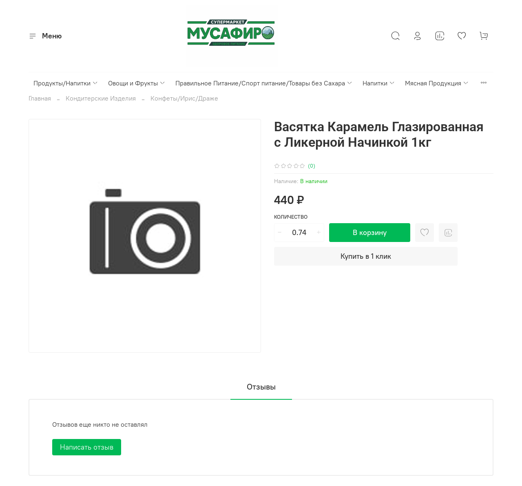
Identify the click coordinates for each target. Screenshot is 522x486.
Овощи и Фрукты (137, 83)
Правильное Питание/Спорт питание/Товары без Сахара (264, 83)
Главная (40, 98)
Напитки (379, 83)
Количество (290, 217)
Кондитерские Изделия (101, 98)
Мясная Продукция (437, 83)
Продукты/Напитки (65, 83)
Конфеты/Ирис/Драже (184, 98)
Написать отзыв (86, 447)
